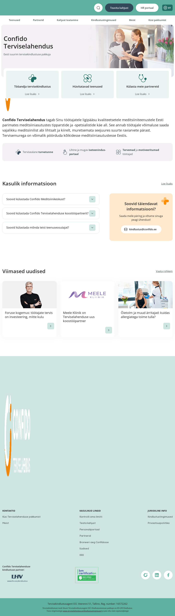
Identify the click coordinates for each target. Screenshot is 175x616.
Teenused (14, 20)
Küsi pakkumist (157, 20)
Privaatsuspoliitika (158, 523)
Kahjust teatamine (67, 20)
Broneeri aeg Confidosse (94, 543)
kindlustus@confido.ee (142, 229)
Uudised (84, 549)
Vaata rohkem (164, 271)
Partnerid (38, 20)
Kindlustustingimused (103, 20)
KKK (82, 555)
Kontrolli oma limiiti (91, 517)
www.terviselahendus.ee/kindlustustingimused (82, 611)
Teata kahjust (88, 523)
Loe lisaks (167, 183)
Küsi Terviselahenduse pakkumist (21, 517)
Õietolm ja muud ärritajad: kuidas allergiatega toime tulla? (145, 315)
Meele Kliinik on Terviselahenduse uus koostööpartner (79, 317)
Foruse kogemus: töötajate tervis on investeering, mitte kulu (29, 315)
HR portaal (147, 8)
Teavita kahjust (119, 8)
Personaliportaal (90, 530)
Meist (132, 20)
